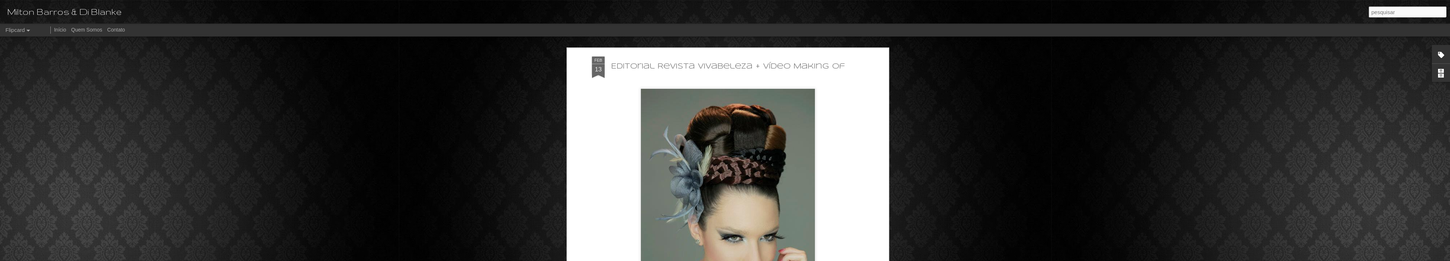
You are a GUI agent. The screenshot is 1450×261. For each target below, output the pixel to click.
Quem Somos (86, 30)
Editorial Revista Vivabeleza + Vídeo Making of (728, 37)
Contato (116, 30)
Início (60, 30)
